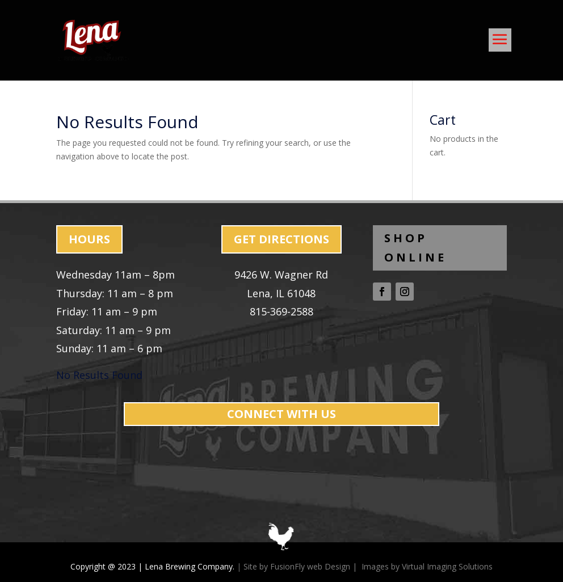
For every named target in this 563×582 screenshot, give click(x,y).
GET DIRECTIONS (281, 239)
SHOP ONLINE (415, 247)
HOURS (89, 239)
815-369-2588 (281, 311)
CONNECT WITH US (281, 413)
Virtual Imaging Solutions (447, 566)
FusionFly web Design (310, 566)
